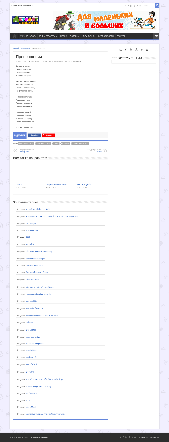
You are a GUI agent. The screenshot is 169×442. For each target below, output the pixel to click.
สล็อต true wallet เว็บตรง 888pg (39, 252)
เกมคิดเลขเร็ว (31, 357)
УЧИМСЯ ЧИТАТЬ (28, 36)
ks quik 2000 (31, 350)
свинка (65, 143)
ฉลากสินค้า (30, 244)
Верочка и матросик (56, 184)
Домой (16, 48)
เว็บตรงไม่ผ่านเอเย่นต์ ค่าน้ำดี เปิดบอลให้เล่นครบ (45, 414)
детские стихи (43, 143)
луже (56, 143)
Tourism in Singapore (34, 344)
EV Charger (31, 224)
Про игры (43, 61)
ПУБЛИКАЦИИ (88, 36)
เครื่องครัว (30, 322)
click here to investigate (35, 259)
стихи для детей (80, 143)
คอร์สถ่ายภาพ (32, 393)
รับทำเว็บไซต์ (31, 365)
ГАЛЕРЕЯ (121, 36)
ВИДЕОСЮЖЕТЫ (106, 36)
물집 (28, 237)
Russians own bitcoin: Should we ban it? (42, 315)
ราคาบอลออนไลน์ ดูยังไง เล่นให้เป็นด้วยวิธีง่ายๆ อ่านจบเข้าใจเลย (52, 217)
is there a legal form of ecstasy (38, 386)
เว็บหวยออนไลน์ (32, 280)
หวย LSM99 (31, 330)
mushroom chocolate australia (38, 294)
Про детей (25, 48)
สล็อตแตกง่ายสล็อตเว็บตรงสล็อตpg (40, 287)
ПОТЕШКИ (74, 36)
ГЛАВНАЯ (14, 36)
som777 (29, 400)
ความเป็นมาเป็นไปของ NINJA (38, 209)
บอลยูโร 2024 (31, 301)
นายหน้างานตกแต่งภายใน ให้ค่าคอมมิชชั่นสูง (44, 379)
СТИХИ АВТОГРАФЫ (48, 36)
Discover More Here (34, 265)
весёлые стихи (26, 143)
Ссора (19, 184)
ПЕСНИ (63, 36)
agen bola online (33, 337)
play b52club (31, 407)
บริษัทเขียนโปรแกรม (34, 308)
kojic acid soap (32, 230)
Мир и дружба (84, 184)
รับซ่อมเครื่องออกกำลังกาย (37, 272)
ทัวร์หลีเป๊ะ (30, 372)
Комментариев (57, 61)
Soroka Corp (154, 437)
